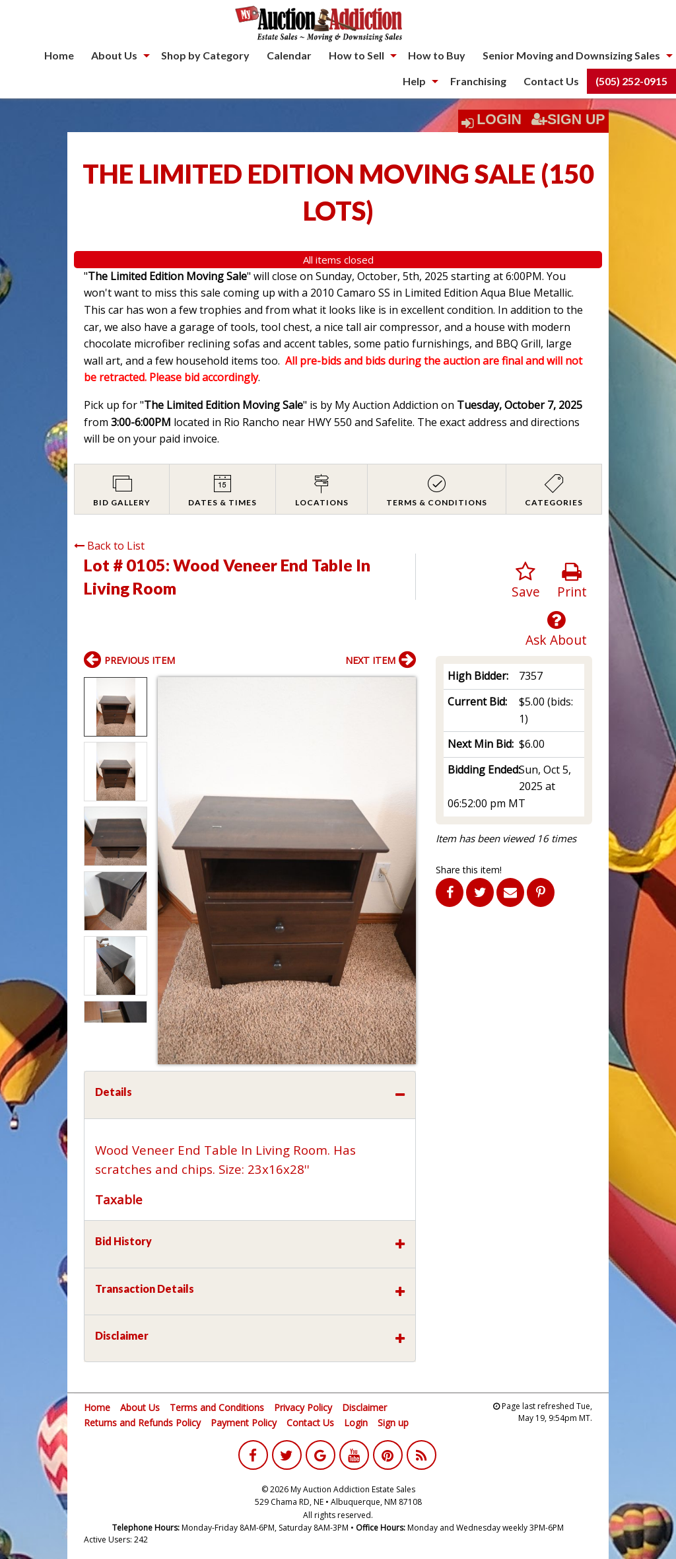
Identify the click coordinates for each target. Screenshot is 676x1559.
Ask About (556, 629)
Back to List (109, 545)
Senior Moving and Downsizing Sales (571, 55)
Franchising (478, 81)
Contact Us (551, 81)
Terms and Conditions (217, 1407)
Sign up (393, 1422)
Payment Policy (244, 1422)
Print (572, 581)
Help (414, 81)
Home (59, 55)
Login (499, 119)
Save (526, 581)
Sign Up (568, 119)
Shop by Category (205, 55)
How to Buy (436, 55)
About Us (114, 55)
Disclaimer (364, 1407)
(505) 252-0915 (631, 81)
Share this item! (469, 869)
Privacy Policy (303, 1407)
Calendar (289, 55)
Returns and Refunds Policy (142, 1422)
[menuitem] (59, 55)
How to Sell (356, 55)
